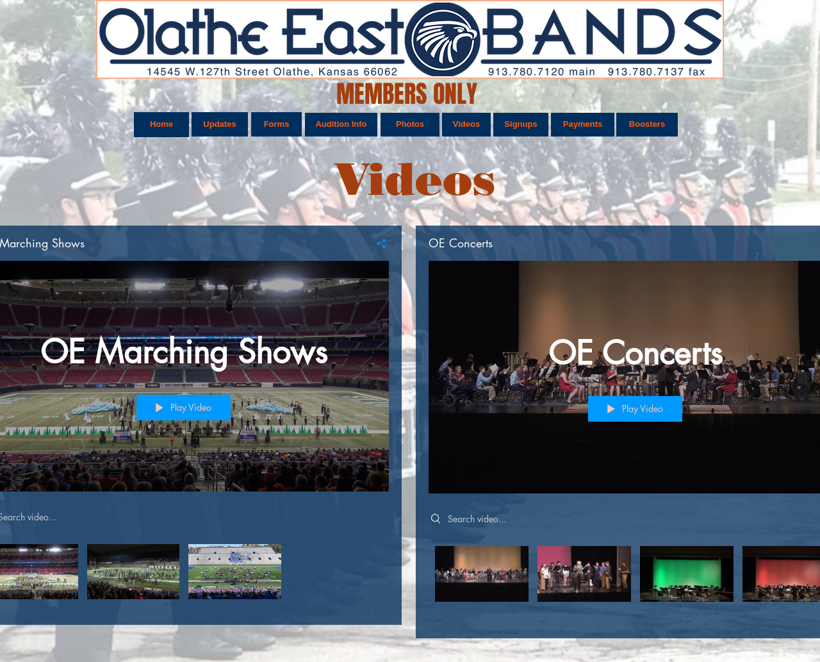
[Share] (376, 243)
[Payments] (582, 125)
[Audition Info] (341, 125)
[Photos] (410, 125)
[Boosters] (647, 125)
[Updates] (220, 124)
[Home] (161, 124)
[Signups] (520, 125)
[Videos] (466, 125)
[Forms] (276, 124)
